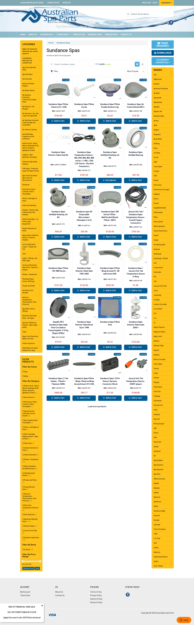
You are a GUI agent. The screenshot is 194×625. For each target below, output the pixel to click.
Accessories (27, 79)
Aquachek (157, 98)
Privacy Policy (96, 595)
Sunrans (157, 515)
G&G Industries (159, 226)
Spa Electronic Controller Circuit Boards (28, 413)
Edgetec (157, 194)
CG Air (156, 157)
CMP (155, 162)
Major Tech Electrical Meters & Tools (30, 337)
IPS (155, 277)
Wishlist (67, 3)
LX (155, 323)
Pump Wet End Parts (28, 488)
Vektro (156, 548)
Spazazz (157, 497)
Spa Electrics (158, 465)
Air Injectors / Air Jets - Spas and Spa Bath (30, 115)
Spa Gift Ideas (27, 74)
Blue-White (158, 139)
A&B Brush (158, 79)
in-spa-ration (158, 268)
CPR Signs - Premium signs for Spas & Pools (30, 170)
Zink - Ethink (158, 566)
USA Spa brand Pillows (28, 474)
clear (37, 568)
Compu (156, 171)
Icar (155, 263)
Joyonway (157, 295)
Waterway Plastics (161, 557)
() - (149, 3)
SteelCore (157, 502)
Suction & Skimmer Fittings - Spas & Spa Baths (29, 325)
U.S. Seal (157, 538)
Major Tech (158, 336)
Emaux (156, 203)
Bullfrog (157, 144)
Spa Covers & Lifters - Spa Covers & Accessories (30, 178)
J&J (155, 281)
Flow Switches (30, 515)
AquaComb (158, 102)
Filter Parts (29, 443)
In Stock (28, 550)
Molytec (157, 355)
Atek (155, 125)
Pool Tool (157, 392)
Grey (25, 372)
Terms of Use (79, 34)
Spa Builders (158, 460)
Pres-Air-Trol (158, 405)
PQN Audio (158, 401)
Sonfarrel (157, 451)
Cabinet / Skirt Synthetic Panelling (29, 156)
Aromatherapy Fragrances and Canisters (28, 136)
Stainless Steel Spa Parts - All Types (29, 317)
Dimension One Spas (161, 190)
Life (155, 313)
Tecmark (157, 525)
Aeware (156, 84)
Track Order (25, 595)
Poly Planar (158, 387)
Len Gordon (158, 309)
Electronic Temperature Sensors (30, 507)
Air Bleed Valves (28, 90)
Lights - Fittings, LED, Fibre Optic (30, 259)
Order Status (53, 3)
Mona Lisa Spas (159, 359)
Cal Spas (157, 153)
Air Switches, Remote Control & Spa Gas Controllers (30, 122)
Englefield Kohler (160, 208)
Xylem (156, 561)
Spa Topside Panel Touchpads (29, 421)
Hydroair (157, 249)
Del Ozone (158, 185)
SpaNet (156, 483)
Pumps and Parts (28, 286)
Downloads (63, 34)
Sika (155, 437)
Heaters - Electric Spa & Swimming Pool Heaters (30, 212)
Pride (155, 410)
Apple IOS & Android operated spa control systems (30, 51)
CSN (155, 176)
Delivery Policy (96, 599)
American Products (161, 89)
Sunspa (156, 520)
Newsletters (111, 34)
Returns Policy (96, 602)
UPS (155, 543)
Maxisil (156, 350)
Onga (156, 373)
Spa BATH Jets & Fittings (28, 310)
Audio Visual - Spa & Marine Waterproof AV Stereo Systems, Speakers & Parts (30, 146)
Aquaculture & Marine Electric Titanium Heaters (30, 237)
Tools (24, 332)
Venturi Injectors (28, 343)
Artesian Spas (30, 526)
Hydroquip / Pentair (161, 258)
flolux (156, 217)
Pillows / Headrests (29, 274)
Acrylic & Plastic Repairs (28, 85)
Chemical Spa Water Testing (29, 163)
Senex (156, 433)
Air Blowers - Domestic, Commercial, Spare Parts (29, 98)
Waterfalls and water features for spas (30, 349)
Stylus (156, 506)
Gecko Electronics (160, 231)
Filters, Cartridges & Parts (29, 200)
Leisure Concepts (160, 304)
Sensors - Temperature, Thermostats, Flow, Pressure (29, 300)
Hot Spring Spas (159, 245)
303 (155, 75)
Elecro (156, 199)
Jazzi (156, 291)
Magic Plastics (159, 327)
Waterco (157, 552)
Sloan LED (157, 442)
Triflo (155, 534)
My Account (25, 592)
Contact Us (126, 34)
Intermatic (157, 272)
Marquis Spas (159, 346)
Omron (156, 369)
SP (155, 456)
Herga (156, 240)
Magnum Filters (159, 332)
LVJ (155, 318)
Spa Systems (158, 469)
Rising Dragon (159, 424)
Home (22, 34)
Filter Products (28, 360)
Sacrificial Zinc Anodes (27, 292)
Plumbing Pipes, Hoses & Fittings (28, 280)
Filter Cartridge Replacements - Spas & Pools (30, 436)
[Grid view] (137, 64)
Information (47, 34)
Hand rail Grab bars (29, 205)
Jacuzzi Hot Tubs (29, 532)
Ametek (157, 93)
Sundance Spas (63, 43)
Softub (156, 447)
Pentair (156, 378)
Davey (156, 180)
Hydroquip (157, 254)
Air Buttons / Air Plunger (28, 108)
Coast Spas (158, 167)
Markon (156, 341)
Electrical (25, 185)
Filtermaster (158, 212)
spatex (156, 492)
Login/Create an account (32, 3)
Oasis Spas (158, 364)
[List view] (142, 64)
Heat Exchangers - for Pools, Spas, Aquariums (30, 221)
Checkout (166, 3)
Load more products (97, 406)
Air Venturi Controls (29, 130)
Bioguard (157, 134)
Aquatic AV (158, 111)
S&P (155, 428)
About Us (33, 34)
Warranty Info (95, 34)
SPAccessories (159, 479)
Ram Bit (157, 419)
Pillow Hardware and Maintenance (30, 467)
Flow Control (158, 222)
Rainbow (157, 415)
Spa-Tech (157, 474)
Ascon (156, 121)
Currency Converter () (162, 61)
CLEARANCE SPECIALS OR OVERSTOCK (27, 60)
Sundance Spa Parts (30, 539)
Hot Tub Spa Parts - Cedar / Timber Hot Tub (29, 247)
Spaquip (157, 488)
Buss (156, 148)
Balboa (156, 130)
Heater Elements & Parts (29, 230)
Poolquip (157, 396)
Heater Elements (31, 455)
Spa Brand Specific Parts (29, 69)
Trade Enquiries (163, 44)
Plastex (156, 382)
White (26, 376)
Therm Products (160, 529)
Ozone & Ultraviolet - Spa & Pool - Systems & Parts (30, 267)
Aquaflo (156, 107)
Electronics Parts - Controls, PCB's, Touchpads (29, 191)
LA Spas (157, 300)
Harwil (156, 235)
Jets (24, 254)
